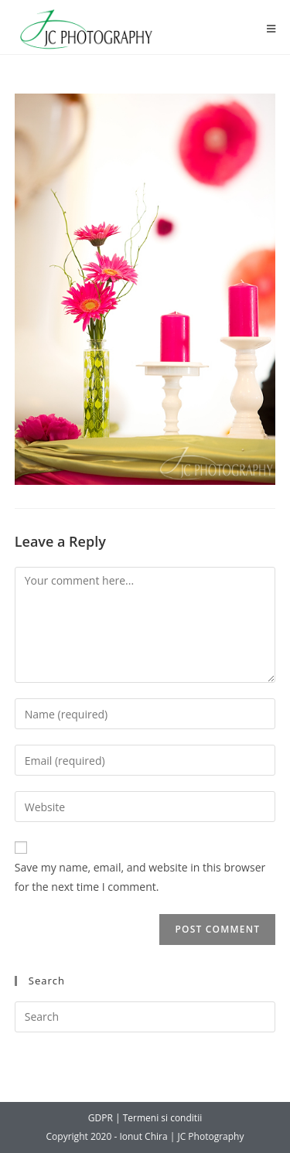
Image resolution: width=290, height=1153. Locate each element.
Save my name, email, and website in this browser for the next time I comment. (140, 877)
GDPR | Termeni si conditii (145, 1117)
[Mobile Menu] (271, 29)
